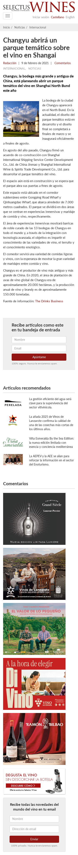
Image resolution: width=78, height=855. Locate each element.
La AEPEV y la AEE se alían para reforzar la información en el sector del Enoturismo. (51, 460)
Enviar (34, 839)
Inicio (6, 27)
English (70, 17)
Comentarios (62, 63)
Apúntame (39, 357)
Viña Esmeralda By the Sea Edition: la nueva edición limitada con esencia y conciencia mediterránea (51, 442)
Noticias (19, 27)
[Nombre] (34, 818)
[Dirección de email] (34, 829)
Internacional (37, 27)
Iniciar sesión (41, 17)
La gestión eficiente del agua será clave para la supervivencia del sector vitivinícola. (50, 403)
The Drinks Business (49, 301)
